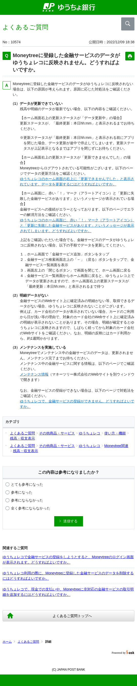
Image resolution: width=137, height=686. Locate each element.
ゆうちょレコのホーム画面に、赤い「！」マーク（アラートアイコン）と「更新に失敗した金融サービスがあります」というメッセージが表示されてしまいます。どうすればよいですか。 (77, 225)
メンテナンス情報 (34, 374)
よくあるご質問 (28, 641)
